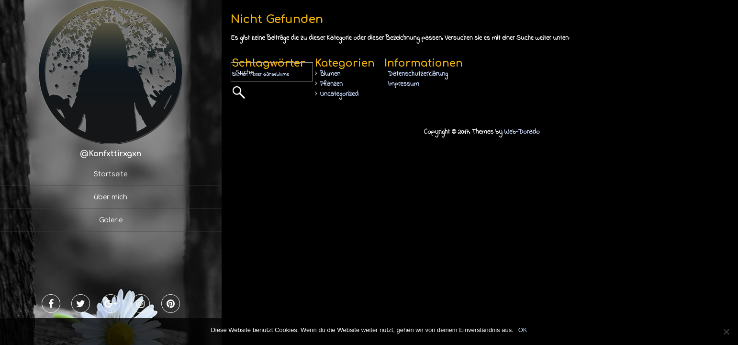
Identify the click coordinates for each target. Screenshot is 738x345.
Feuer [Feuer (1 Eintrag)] (255, 74)
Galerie (111, 220)
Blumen (330, 74)
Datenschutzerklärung (418, 74)
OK (522, 330)
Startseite (110, 174)
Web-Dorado (521, 132)
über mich (110, 197)
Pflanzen (331, 84)
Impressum (403, 84)
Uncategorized (339, 94)
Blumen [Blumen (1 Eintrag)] (239, 74)
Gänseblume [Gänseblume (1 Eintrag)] (276, 74)
